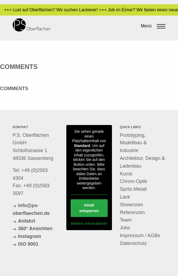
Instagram (29, 236)
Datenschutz (133, 243)
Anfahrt (26, 221)
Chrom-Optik (133, 181)
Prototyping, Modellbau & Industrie (133, 143)
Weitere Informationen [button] (89, 223)
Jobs (125, 227)
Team (126, 220)
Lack (125, 197)
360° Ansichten (35, 228)
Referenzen (132, 212)
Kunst (126, 173)
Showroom (131, 204)
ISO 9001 (28, 244)
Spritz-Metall (133, 189)
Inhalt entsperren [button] (89, 208)
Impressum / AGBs (140, 235)
